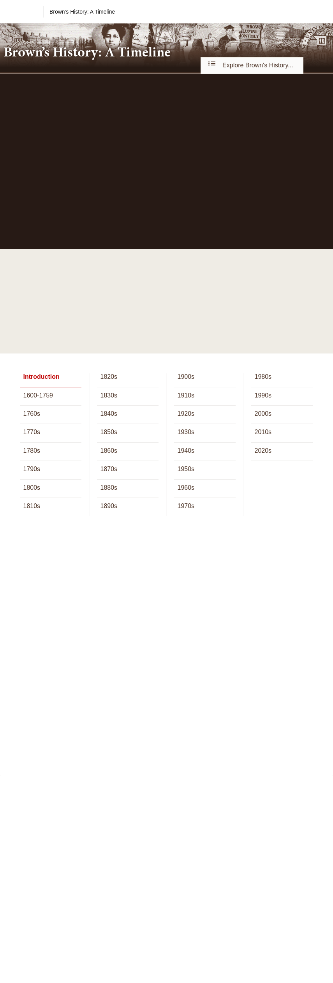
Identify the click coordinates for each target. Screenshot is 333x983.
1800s (31, 487)
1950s (185, 469)
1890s (108, 506)
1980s (262, 376)
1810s (31, 506)
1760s (31, 413)
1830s (108, 395)
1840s (108, 413)
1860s (108, 450)
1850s (108, 432)
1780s (31, 450)
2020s (262, 450)
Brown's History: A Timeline (82, 12)
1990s (262, 395)
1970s (185, 506)
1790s (31, 469)
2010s (262, 432)
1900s (185, 376)
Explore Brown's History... (252, 65)
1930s (185, 432)
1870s (108, 469)
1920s (185, 413)
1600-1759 (38, 395)
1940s (185, 450)
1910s (185, 395)
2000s (262, 413)
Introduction (41, 376)
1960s (185, 487)
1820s (108, 376)
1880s (108, 487)
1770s (31, 432)
